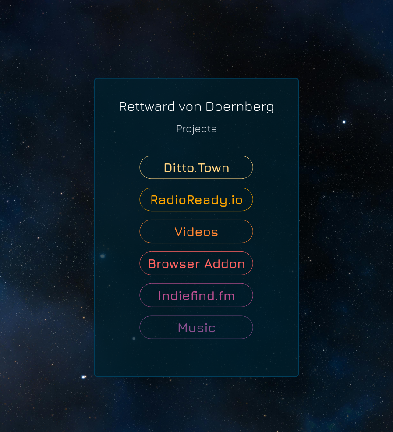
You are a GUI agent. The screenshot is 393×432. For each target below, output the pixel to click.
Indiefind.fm (196, 295)
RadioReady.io (196, 199)
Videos (196, 231)
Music (196, 327)
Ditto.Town (196, 167)
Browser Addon (196, 263)
